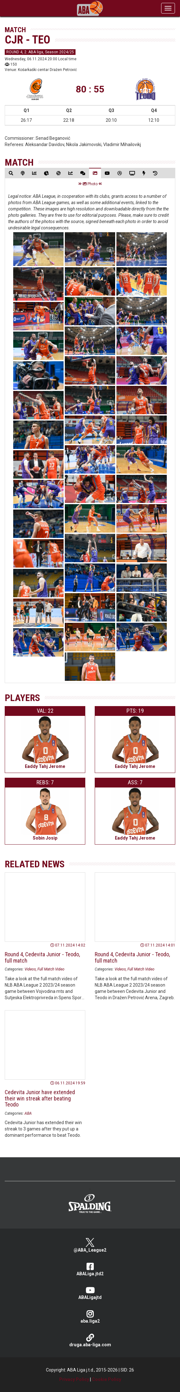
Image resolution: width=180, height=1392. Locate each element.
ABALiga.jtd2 (90, 1269)
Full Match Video (51, 969)
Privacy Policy (74, 1379)
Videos (30, 969)
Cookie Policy (106, 1379)
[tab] (11, 173)
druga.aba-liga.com (90, 1340)
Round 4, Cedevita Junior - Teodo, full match (42, 957)
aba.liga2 (90, 1317)
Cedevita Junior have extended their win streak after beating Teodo (40, 1098)
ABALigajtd (90, 1293)
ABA (28, 1113)
